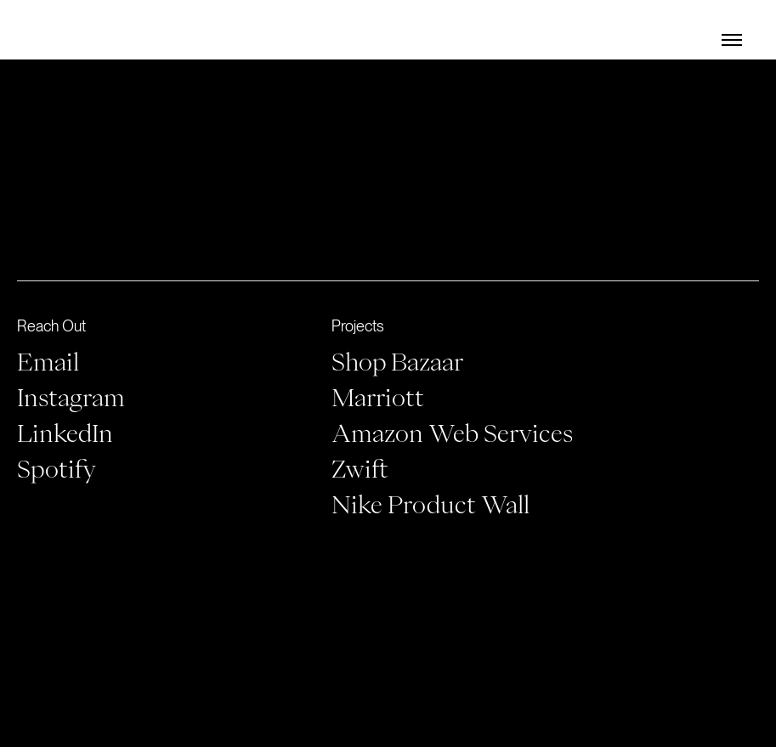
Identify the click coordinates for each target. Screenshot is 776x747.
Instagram (71, 397)
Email (48, 361)
